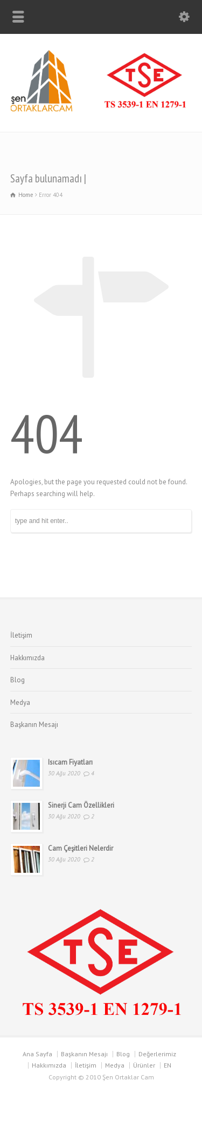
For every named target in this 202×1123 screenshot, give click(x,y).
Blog (17, 679)
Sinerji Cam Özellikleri (81, 805)
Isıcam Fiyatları (70, 762)
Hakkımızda (27, 657)
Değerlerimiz (157, 1054)
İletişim (21, 635)
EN (167, 1065)
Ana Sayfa (37, 1054)
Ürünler (144, 1065)
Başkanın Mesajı (34, 724)
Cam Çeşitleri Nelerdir (80, 848)
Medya (20, 702)
